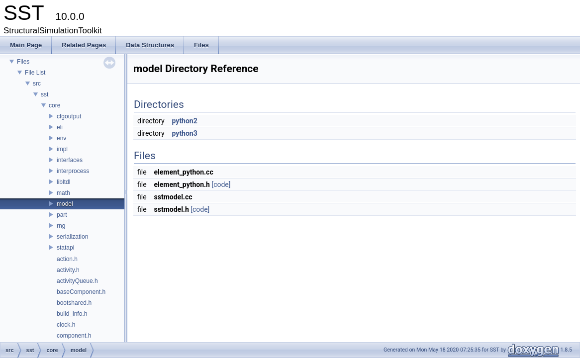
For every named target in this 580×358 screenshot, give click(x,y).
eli (60, 127)
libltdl (63, 182)
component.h (74, 335)
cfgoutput (69, 116)
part (62, 214)
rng (61, 225)
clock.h (66, 324)
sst (44, 94)
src (37, 83)
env (61, 138)
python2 (184, 121)
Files (23, 61)
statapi (65, 247)
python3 (184, 133)
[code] (220, 184)
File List (35, 72)
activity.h (68, 270)
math (63, 192)
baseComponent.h (81, 291)
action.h (67, 259)
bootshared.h (74, 302)
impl (62, 149)
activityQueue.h (77, 280)
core (54, 105)
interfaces (70, 160)
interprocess (73, 171)
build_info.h (72, 313)
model (65, 203)
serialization (72, 236)
